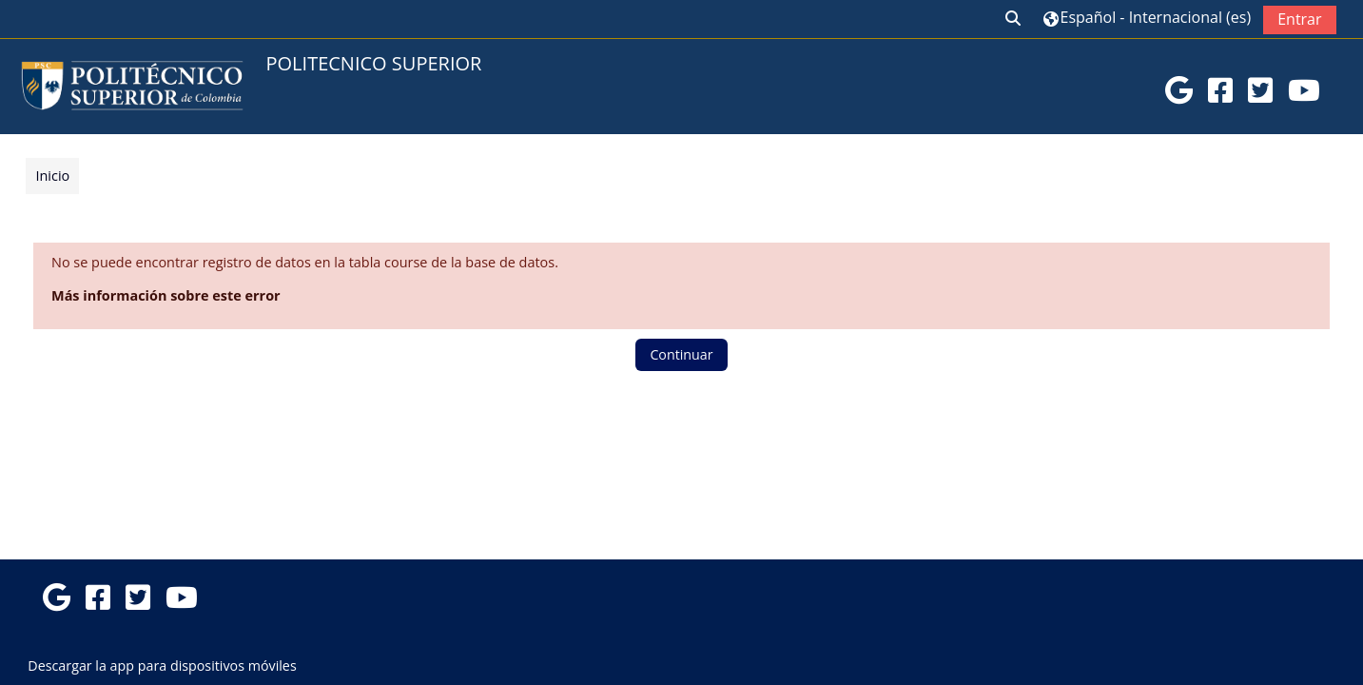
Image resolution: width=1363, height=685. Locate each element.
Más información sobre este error (167, 295)
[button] (1012, 19)
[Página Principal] (132, 85)
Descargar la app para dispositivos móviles (162, 665)
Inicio (54, 175)
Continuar (681, 354)
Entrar (1297, 19)
